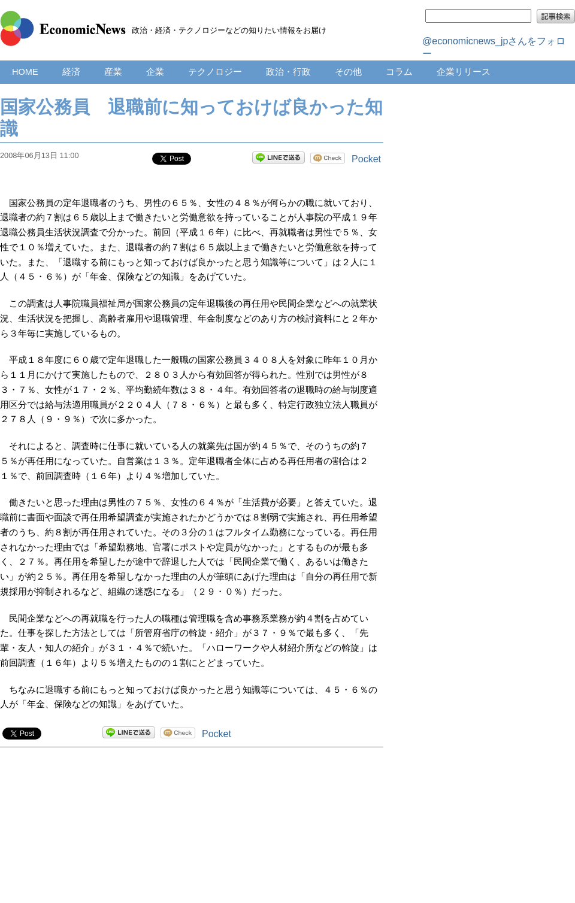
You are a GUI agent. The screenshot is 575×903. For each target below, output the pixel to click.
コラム (399, 72)
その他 (348, 72)
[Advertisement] (192, 837)
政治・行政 (288, 72)
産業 (113, 72)
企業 (155, 72)
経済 (71, 72)
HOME (25, 72)
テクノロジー (215, 72)
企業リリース (464, 72)
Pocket (366, 159)
